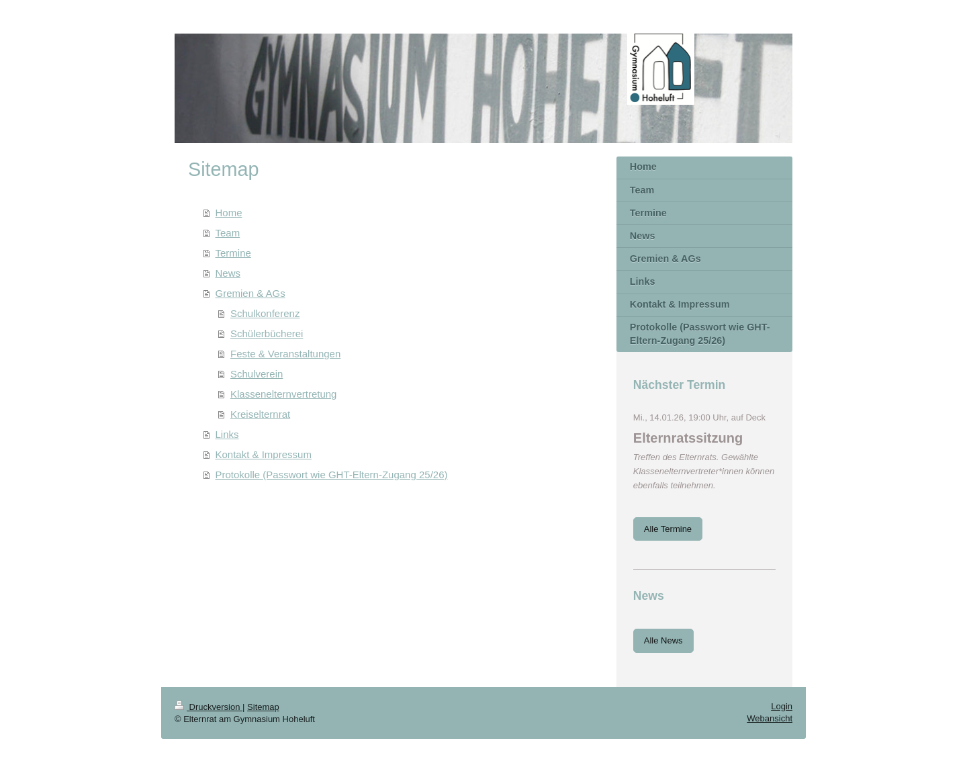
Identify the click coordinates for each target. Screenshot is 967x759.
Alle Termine (668, 529)
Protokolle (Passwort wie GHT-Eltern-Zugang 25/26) (332, 474)
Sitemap (263, 707)
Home (229, 212)
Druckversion (208, 707)
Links (227, 434)
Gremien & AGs (250, 293)
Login (781, 706)
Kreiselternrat (260, 414)
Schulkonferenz (265, 313)
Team (228, 232)
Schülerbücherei (266, 333)
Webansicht (769, 718)
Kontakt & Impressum (264, 454)
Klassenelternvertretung (283, 394)
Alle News (663, 640)
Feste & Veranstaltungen (285, 353)
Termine (233, 253)
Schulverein (256, 374)
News (228, 273)
